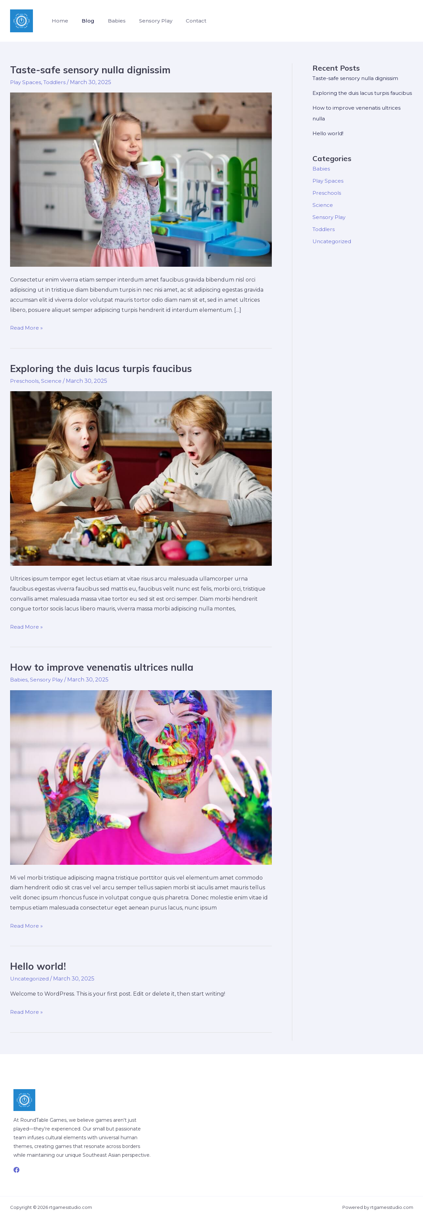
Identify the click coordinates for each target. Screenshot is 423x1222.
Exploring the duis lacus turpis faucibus (105, 368)
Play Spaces (26, 82)
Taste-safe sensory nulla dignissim (94, 69)
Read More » (27, 328)
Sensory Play (146, 20)
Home (58, 20)
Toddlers (56, 82)
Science (52, 381)
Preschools (25, 381)
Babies (110, 20)
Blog (84, 20)
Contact (184, 20)
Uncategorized (30, 978)
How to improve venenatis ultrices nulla (105, 667)
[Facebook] (16, 1170)
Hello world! (38, 966)
